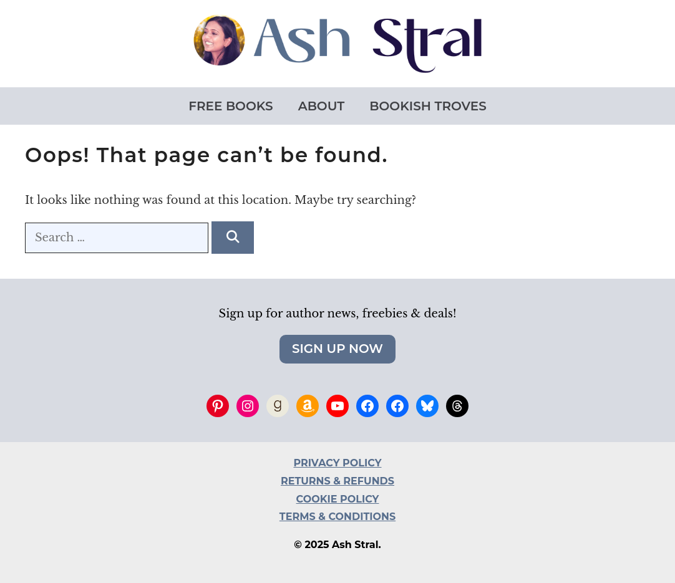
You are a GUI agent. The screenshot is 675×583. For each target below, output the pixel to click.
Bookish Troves (427, 106)
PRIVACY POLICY (338, 463)
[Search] (232, 237)
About (321, 106)
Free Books (230, 106)
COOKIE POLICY (337, 499)
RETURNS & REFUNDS (337, 481)
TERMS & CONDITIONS (337, 517)
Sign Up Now (337, 348)
